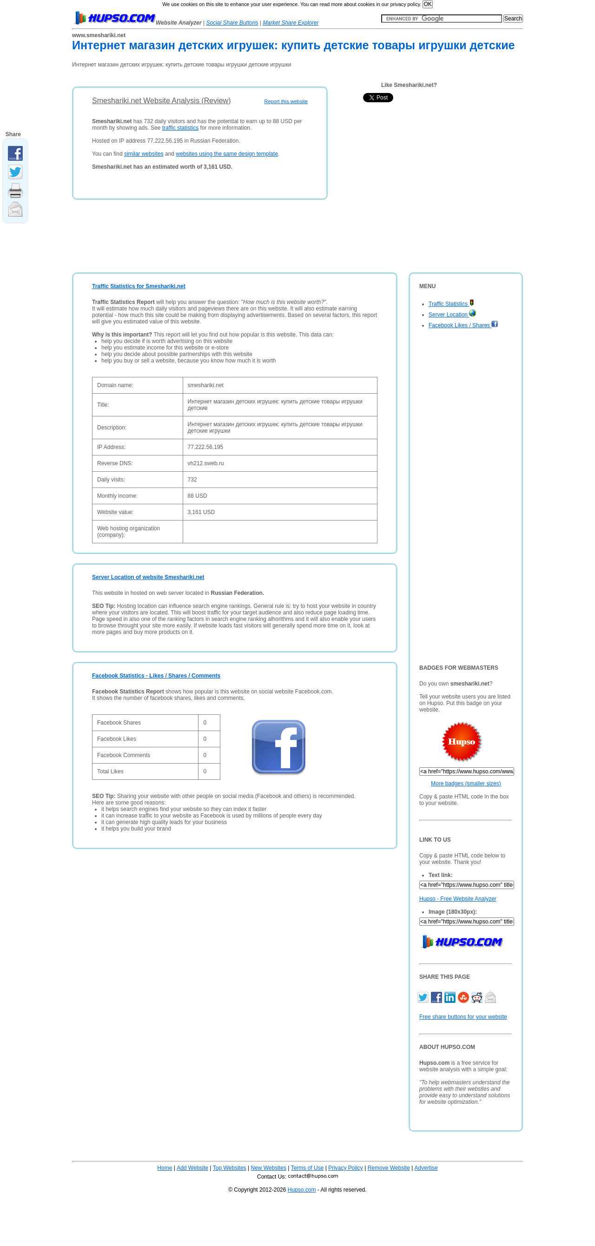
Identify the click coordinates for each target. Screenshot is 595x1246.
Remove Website (389, 1168)
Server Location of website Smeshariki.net (148, 577)
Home (164, 1168)
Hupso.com (302, 1190)
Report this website (286, 101)
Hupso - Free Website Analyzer (457, 899)
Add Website (192, 1168)
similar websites (144, 154)
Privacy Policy (345, 1168)
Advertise (426, 1168)
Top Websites (229, 1168)
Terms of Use (307, 1168)
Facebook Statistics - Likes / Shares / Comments (156, 675)
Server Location (452, 314)
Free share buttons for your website (463, 1017)
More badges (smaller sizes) (466, 783)
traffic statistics (180, 128)
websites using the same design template (227, 154)
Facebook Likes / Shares (463, 325)
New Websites (268, 1168)
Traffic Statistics (451, 304)
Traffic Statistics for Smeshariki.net (138, 286)
